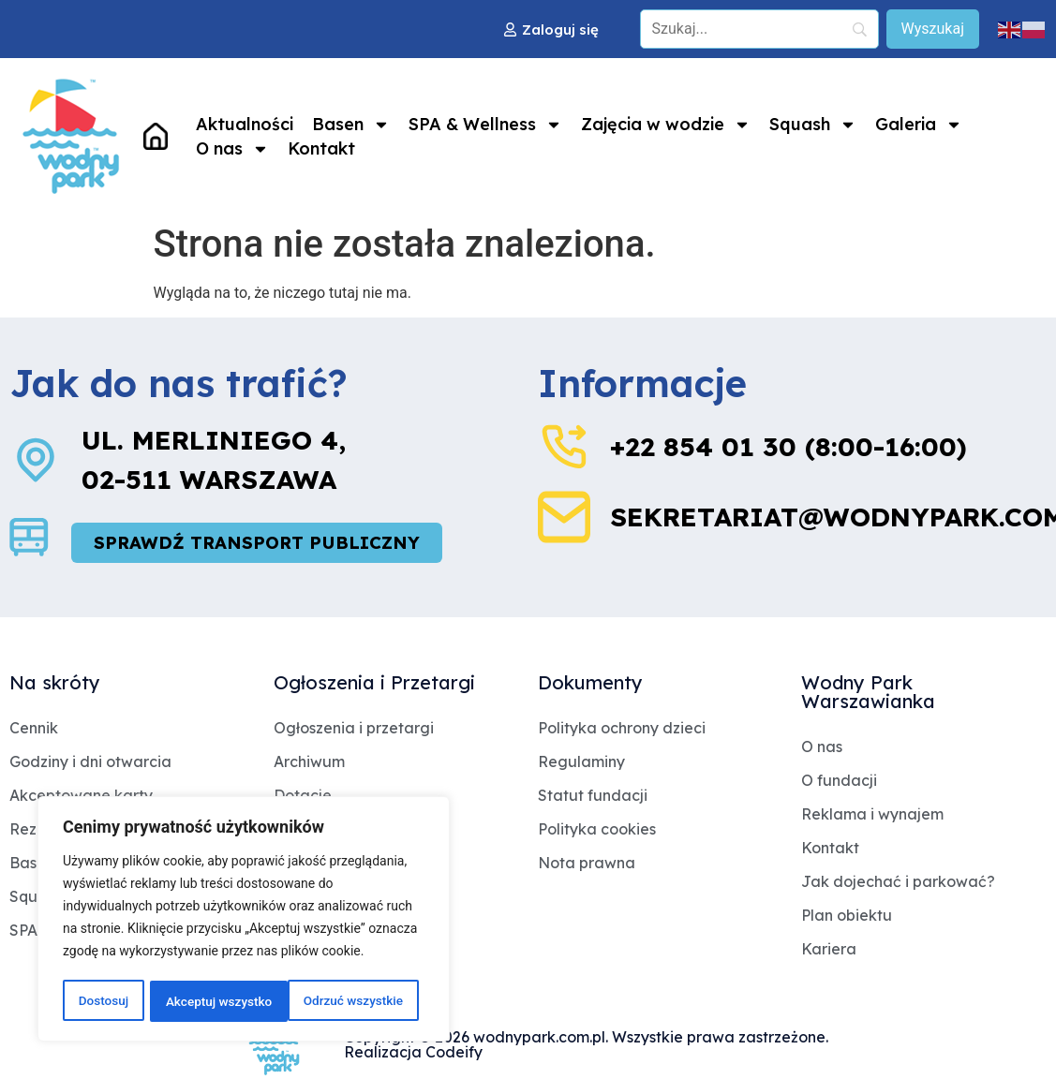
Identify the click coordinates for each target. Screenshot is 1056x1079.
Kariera (828, 949)
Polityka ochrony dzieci (622, 728)
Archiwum (309, 762)
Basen (351, 124)
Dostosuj (102, 1001)
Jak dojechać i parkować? (898, 882)
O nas (232, 149)
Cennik (33, 728)
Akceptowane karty (81, 796)
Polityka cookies (597, 829)
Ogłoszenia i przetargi (354, 728)
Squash (812, 124)
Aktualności (244, 124)
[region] (243, 921)
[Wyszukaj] (932, 29)
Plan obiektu (846, 916)
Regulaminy (581, 762)
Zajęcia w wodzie (666, 124)
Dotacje (303, 796)
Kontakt (321, 148)
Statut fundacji (592, 796)
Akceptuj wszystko (355, 1001)
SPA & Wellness (485, 124)
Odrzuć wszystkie (214, 1001)
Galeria (918, 124)
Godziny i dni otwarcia (90, 762)
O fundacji (839, 781)
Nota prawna (586, 863)
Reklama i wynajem (872, 815)
